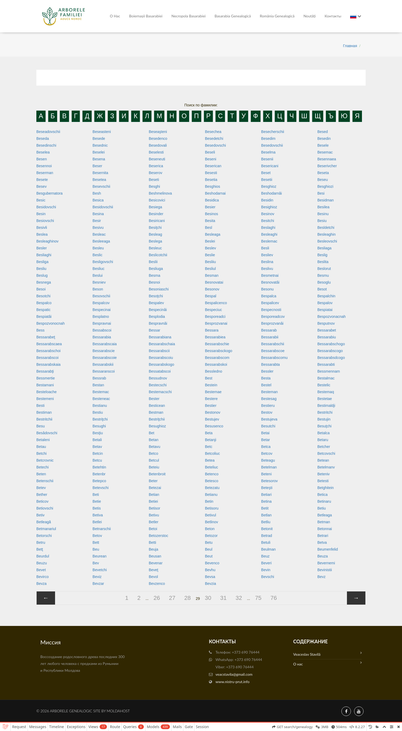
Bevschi (267, 577)
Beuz (265, 556)
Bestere (211, 399)
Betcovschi (326, 453)
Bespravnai (101, 323)
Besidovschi (46, 207)
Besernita (100, 173)
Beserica (156, 166)
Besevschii (101, 186)
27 (172, 598)
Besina (98, 214)
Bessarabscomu (274, 357)
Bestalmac (326, 378)
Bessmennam (328, 371)
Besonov (212, 289)
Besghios (212, 186)
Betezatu (212, 488)
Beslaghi (268, 227)
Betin (209, 501)
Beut (209, 556)
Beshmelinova (160, 193)
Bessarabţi (45, 371)
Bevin (265, 570)
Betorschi (44, 536)
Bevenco (212, 563)
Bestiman (44, 412)
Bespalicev (270, 303)
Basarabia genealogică (232, 16)
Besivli (41, 227)
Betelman (269, 467)
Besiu (322, 221)
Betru (40, 542)
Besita (210, 221)
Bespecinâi (158, 310)
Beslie (210, 255)
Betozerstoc (158, 536)
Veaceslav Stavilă (327, 653)
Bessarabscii (159, 351)
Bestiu (97, 412)
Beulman (268, 549)
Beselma (268, 152)
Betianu (211, 494)
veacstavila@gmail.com (233, 674)
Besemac (325, 152)
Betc (208, 446)
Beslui (97, 275)
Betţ (39, 549)
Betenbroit (157, 474)
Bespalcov (101, 303)
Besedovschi (215, 145)
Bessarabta (270, 364)
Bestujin (324, 419)
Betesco (211, 481)
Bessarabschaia (162, 344)
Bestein (211, 385)
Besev (41, 186)
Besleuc (155, 248)
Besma (154, 275)
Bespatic (43, 310)
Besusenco (214, 426)
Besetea (99, 179)
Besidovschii (102, 207)
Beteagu (268, 460)
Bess (40, 330)
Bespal (210, 296)
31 (223, 598)
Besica (98, 200)
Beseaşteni (158, 132)
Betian (154, 494)
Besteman (269, 392)
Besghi (154, 186)
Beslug (42, 275)
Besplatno (100, 316)
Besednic (100, 145)
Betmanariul (46, 529)
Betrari (322, 536)
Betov (97, 536)
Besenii (267, 159)
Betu (209, 542)
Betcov (266, 453)
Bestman (156, 412)
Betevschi (100, 488)
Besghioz (268, 186)
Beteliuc (211, 467)
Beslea (42, 234)
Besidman (325, 200)
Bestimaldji (326, 405)
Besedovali (158, 145)
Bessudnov (158, 378)
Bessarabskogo (161, 364)
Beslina (267, 262)
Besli (265, 248)
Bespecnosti (271, 310)
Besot (322, 289)
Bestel (266, 385)
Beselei (98, 152)
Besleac (99, 234)
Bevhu (210, 570)
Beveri (266, 563)
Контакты (333, 16)
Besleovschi (327, 241)
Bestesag (268, 399)
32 (239, 598)
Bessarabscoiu (161, 357)
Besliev (267, 255)
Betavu (154, 446)
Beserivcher (327, 166)
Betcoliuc (212, 453)
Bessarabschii (272, 344)
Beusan (155, 556)
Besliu (41, 268)
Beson (97, 289)
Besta (266, 378)
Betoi (153, 529)
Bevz (321, 577)
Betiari (266, 494)
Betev (41, 488)
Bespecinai (101, 310)
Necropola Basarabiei (188, 16)
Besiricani (157, 221)
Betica (322, 494)
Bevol (153, 577)
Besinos (211, 214)
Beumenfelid (327, 549)
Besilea (323, 207)
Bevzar (98, 583)
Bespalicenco (216, 303)
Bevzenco (157, 583)
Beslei (210, 241)
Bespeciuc (213, 310)
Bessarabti (326, 364)
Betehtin (99, 467)
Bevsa (210, 577)
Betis (96, 508)
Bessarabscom (217, 357)
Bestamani (45, 385)
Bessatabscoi (160, 371)
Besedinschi (46, 145)
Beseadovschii (48, 132)
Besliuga (156, 268)
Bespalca (268, 296)
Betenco (211, 474)
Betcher (323, 446)
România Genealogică (277, 16)
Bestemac (100, 392)
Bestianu (99, 405)
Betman (323, 522)
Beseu (322, 179)
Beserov (155, 173)
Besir (96, 221)
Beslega (155, 241)
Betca (266, 446)
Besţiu (97, 433)
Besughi (99, 426)
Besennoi (44, 166)
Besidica (212, 200)
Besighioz (269, 207)
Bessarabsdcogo (331, 357)
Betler (154, 522)
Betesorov (269, 481)
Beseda (42, 138)
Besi (321, 193)
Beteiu (154, 467)
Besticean (157, 405)
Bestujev (212, 419)
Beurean (99, 556)
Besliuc (98, 268)
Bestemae (213, 392)
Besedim (268, 138)
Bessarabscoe (273, 351)
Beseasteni (101, 132)
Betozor (211, 536)
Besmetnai (269, 275)
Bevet (41, 570)
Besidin (267, 200)
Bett (95, 542)
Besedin (324, 138)
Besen (41, 159)
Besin (41, 214)
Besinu (323, 214)
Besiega (155, 207)
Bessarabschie (217, 344)
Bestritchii (44, 419)
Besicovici (157, 200)
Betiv (40, 515)
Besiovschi (45, 221)
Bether (41, 494)
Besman (211, 275)
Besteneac (101, 399)
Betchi (41, 453)
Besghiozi (325, 186)
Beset (266, 173)
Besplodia (157, 316)
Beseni (210, 159)
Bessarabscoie (104, 357)
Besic (40, 200)
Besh (96, 193)
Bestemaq (325, 392)
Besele (323, 145)
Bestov (266, 412)
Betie (96, 501)
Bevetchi (99, 570)
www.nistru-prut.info (232, 681)
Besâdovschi (46, 433)
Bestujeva (269, 419)
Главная (350, 46)
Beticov (42, 501)
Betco (153, 453)
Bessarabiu (326, 337)
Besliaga (324, 248)
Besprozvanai (216, 323)
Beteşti (266, 488)
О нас (115, 16)
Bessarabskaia (48, 364)
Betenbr (98, 474)
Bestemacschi (160, 392)
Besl (208, 227)
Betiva (97, 515)
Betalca (323, 433)
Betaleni (43, 440)
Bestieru (267, 405)
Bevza (41, 583)
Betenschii (44, 481)
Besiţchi (155, 227)
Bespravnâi (158, 323)
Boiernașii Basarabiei (146, 16)
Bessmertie (45, 378)
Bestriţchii (157, 419)
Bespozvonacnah (331, 316)
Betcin (97, 453)
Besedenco (158, 138)
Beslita (323, 262)
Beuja (153, 549)
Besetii (266, 179)
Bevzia (210, 583)
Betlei (97, 522)
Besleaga (212, 234)
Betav (97, 446)
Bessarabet (326, 330)
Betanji (210, 440)
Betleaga (324, 515)
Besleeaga (101, 241)
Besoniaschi (159, 289)
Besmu (323, 275)
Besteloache (46, 392)
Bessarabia (101, 337)
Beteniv (323, 474)
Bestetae (324, 399)
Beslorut (324, 268)
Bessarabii (269, 337)
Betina (266, 501)
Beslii (153, 262)
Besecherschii (272, 132)
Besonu (267, 289)
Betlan (266, 515)
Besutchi (268, 426)
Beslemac (269, 241)
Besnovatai (214, 282)
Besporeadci (215, 316)
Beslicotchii (158, 255)
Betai (265, 433)
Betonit (267, 529)
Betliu (265, 522)
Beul (208, 549)
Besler (41, 248)
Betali (97, 440)
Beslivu (267, 268)
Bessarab (269, 330)
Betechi (42, 467)
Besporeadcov (273, 316)
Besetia (211, 179)
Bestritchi (325, 412)
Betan (154, 440)
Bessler (267, 371)
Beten (41, 474)
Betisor (154, 508)
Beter (153, 481)
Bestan (98, 385)
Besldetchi (326, 227)
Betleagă (43, 522)
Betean (323, 460)
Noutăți (309, 16)
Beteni (266, 474)
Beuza (322, 556)
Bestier (211, 405)
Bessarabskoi (216, 364)
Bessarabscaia (104, 344)
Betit (264, 508)
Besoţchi (156, 296)
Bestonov (212, 412)
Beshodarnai (215, 193)
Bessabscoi (101, 330)
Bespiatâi (44, 316)
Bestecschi (158, 385)
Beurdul (42, 556)
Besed (322, 132)
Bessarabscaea (49, 344)
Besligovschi (102, 262)
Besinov (267, 214)
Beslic (97, 255)
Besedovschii (272, 145)
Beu (95, 549)
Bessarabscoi (47, 357)
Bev (95, 563)
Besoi (41, 289)
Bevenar (156, 563)
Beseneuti (157, 159)
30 (208, 598)
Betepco (99, 481)
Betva (322, 542)
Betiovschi (44, 508)
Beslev (210, 248)
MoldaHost (118, 711)
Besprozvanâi (272, 323)
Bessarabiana (160, 337)
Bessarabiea (215, 337)
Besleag (155, 234)
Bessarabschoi (48, 351)
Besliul (210, 268)
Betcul (154, 460)
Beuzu (41, 563)
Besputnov (326, 323)
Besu (40, 426)
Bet (151, 433)
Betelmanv (326, 467)
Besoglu (324, 282)
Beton (210, 529)
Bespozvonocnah (50, 323)
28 (187, 598)
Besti (40, 405)
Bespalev (156, 303)
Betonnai (324, 529)
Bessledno (213, 371)
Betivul (210, 515)
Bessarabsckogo (218, 351)
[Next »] (356, 598)
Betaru (322, 440)
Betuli (265, 542)
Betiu (321, 508)
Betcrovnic (44, 460)
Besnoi (154, 282)
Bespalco (44, 303)
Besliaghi (43, 255)
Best (208, 378)
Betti (152, 542)
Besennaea (326, 159)
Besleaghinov (47, 241)
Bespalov (325, 303)
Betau (41, 446)
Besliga (42, 262)
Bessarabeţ (45, 337)
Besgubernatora (49, 193)
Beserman (44, 173)
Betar (265, 440)
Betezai (155, 488)
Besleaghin (326, 234)
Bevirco (42, 577)
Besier (210, 207)
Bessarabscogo (330, 351)
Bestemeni (45, 399)
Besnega (43, 282)
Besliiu (210, 262)
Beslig (322, 255)
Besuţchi (324, 426)
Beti (95, 494)
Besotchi (43, 296)
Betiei (153, 501)
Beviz (96, 577)
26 (157, 598)
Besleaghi (269, 234)
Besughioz (157, 426)
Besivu (98, 227)
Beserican (213, 166)
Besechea (213, 132)
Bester (154, 399)
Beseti (154, 179)
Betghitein (325, 488)
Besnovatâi (270, 282)
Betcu (97, 460)
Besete (42, 179)
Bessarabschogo (331, 344)
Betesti (323, 481)
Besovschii (101, 296)
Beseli (210, 152)
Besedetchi (214, 138)
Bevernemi (326, 563)
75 (258, 598)
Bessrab (99, 378)
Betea (210, 460)
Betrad (266, 536)
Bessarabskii (102, 364)
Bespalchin (326, 296)
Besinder (156, 214)
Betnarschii (101, 529)
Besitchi (267, 221)
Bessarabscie (103, 351)
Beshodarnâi (271, 193)
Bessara (211, 330)
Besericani (269, 166)
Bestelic (323, 385)
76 (274, 598)
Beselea (43, 152)
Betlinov (211, 522)
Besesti (211, 173)
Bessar (154, 330)
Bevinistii (324, 570)
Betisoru (211, 508)
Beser (97, 166)
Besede (98, 138)
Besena (98, 159)
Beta (209, 433)
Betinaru (324, 501)
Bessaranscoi (103, 371)
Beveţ (153, 570)
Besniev (99, 282)
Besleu (98, 248)
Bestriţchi (100, 419)
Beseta (323, 173)
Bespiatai (325, 310)
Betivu (154, 515)
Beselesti (156, 152)
